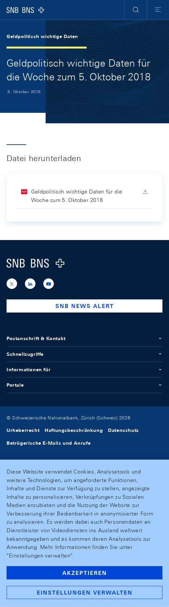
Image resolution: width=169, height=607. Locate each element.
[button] (136, 10)
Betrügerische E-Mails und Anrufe (49, 443)
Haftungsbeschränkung (74, 430)
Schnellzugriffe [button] (84, 354)
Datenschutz (123, 430)
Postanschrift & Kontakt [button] (84, 338)
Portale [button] (84, 385)
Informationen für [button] (84, 369)
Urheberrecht (23, 430)
